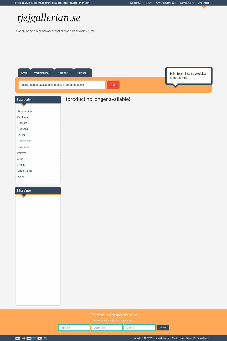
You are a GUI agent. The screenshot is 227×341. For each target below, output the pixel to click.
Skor (20, 158)
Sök (113, 84)
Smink (21, 164)
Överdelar (23, 146)
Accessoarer (24, 111)
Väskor (21, 176)
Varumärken (42, 72)
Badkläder (23, 117)
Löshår (21, 134)
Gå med (163, 327)
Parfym (21, 152)
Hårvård (22, 122)
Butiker (83, 72)
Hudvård (22, 128)
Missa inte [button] (24, 190)
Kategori (64, 72)
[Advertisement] (164, 35)
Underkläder (24, 170)
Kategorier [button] (24, 99)
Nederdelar (24, 140)
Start (24, 72)
